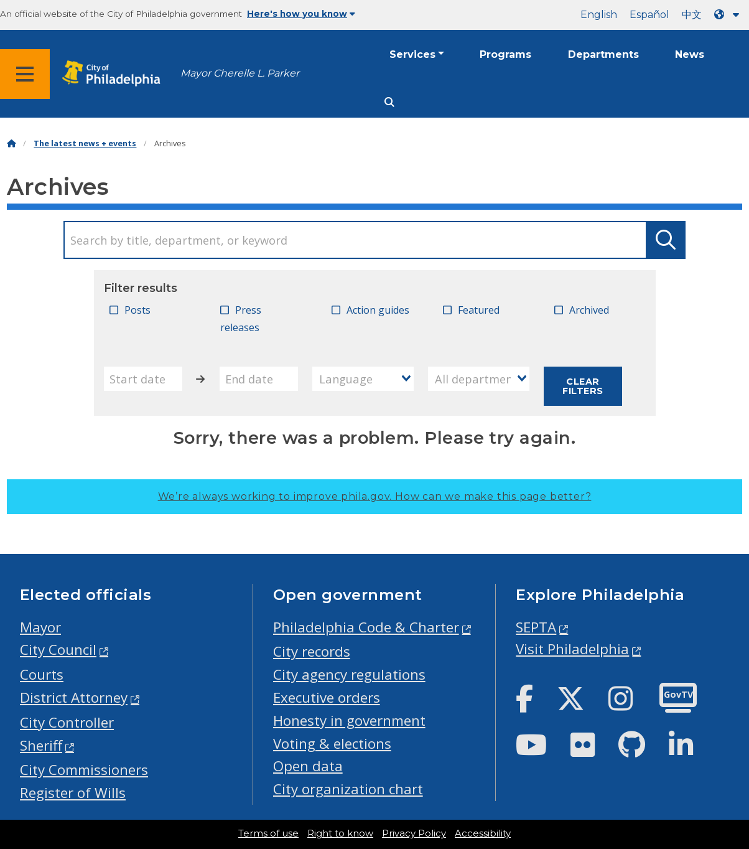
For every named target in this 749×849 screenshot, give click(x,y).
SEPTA (536, 627)
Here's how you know (301, 14)
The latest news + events (85, 143)
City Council (58, 649)
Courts (41, 674)
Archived (589, 310)
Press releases (240, 319)
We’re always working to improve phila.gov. (375, 496)
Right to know (340, 833)
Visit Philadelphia (572, 649)
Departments (603, 54)
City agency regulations (349, 674)
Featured (479, 310)
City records (311, 651)
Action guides (378, 310)
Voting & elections (332, 743)
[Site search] (389, 102)
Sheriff (41, 745)
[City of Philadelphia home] (115, 73)
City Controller (67, 722)
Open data (308, 766)
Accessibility (483, 833)
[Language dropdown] (729, 14)
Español (649, 15)
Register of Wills (73, 792)
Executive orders (326, 697)
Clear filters (582, 386)
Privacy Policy (414, 833)
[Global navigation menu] (25, 74)
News (689, 54)
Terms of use (268, 833)
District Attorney (74, 697)
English (598, 15)
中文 (692, 15)
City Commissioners (84, 769)
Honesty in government (349, 720)
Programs (505, 54)
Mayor (40, 627)
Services (412, 54)
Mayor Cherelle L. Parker (239, 73)
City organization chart (348, 789)
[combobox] (363, 378)
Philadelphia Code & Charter (366, 627)
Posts (137, 310)
